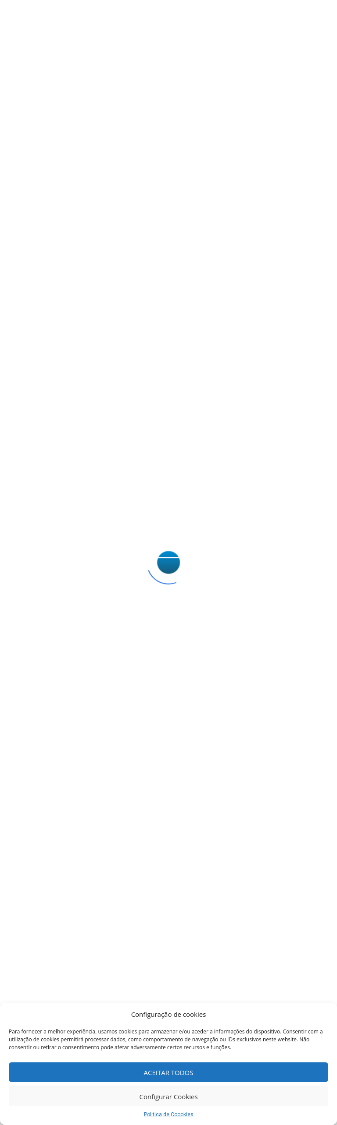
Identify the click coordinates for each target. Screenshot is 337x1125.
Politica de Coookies (169, 1114)
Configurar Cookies (168, 1096)
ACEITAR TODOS (168, 1072)
